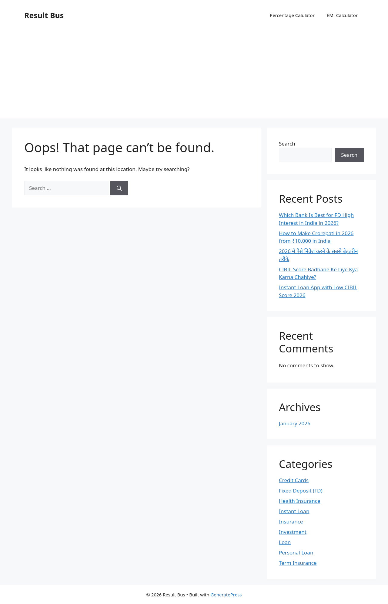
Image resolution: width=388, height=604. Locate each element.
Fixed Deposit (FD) (301, 490)
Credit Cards (294, 480)
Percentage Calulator (292, 15)
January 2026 (294, 423)
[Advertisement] (194, 75)
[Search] (119, 188)
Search (287, 143)
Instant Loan (294, 511)
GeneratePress (226, 595)
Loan (285, 542)
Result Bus (44, 15)
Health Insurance (299, 500)
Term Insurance (298, 562)
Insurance (291, 521)
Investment (292, 531)
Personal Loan (296, 552)
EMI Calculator (342, 15)
